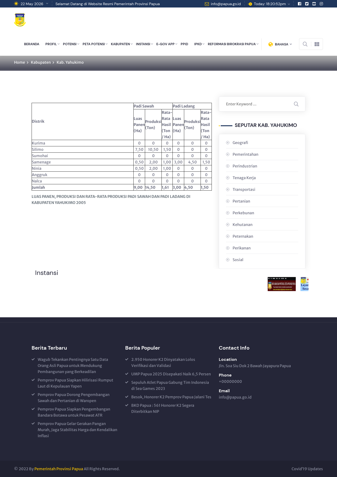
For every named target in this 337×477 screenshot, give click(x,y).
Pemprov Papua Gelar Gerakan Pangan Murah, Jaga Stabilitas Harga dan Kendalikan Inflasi (77, 429)
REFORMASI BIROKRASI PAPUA (232, 44)
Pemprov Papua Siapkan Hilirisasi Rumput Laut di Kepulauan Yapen (75, 383)
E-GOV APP (165, 44)
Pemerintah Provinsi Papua (58, 468)
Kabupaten (41, 62)
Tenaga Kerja (244, 177)
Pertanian (241, 201)
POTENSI (70, 44)
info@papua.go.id (226, 3)
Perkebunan (243, 213)
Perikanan (242, 248)
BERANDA (31, 44)
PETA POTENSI (94, 44)
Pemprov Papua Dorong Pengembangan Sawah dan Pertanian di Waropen (74, 397)
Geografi (240, 142)
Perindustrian (245, 166)
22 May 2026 (32, 3)
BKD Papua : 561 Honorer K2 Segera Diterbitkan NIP (162, 408)
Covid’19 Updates (307, 468)
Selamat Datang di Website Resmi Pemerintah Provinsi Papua (107, 3)
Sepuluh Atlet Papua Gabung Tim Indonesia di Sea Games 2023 (170, 385)
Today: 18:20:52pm (270, 3)
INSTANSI (143, 44)
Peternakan (243, 236)
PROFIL (51, 44)
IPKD (198, 44)
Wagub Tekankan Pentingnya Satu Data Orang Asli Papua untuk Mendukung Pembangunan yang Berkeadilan (73, 365)
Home (19, 62)
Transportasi (244, 189)
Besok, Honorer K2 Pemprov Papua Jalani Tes (171, 397)
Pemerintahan (245, 154)
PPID (184, 44)
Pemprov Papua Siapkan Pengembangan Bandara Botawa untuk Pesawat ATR (74, 412)
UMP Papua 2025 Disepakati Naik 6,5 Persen (171, 374)
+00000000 (230, 381)
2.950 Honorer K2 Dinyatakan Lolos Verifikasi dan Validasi (163, 362)
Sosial (238, 259)
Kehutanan (243, 224)
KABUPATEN (120, 44)
